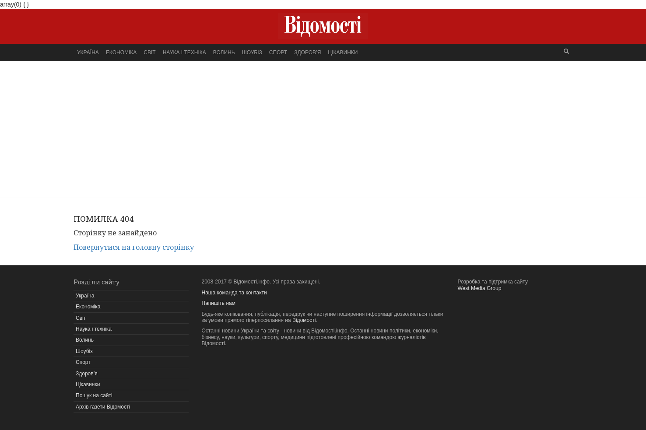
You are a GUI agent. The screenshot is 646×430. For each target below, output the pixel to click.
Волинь (224, 52)
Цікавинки (343, 52)
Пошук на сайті (94, 395)
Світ (149, 52)
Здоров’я (307, 52)
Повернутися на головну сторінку (134, 247)
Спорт (278, 52)
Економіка (121, 52)
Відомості (304, 320)
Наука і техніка (184, 52)
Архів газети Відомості (103, 407)
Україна (88, 52)
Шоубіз (252, 52)
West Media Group (480, 288)
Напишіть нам (218, 303)
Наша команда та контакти (234, 293)
